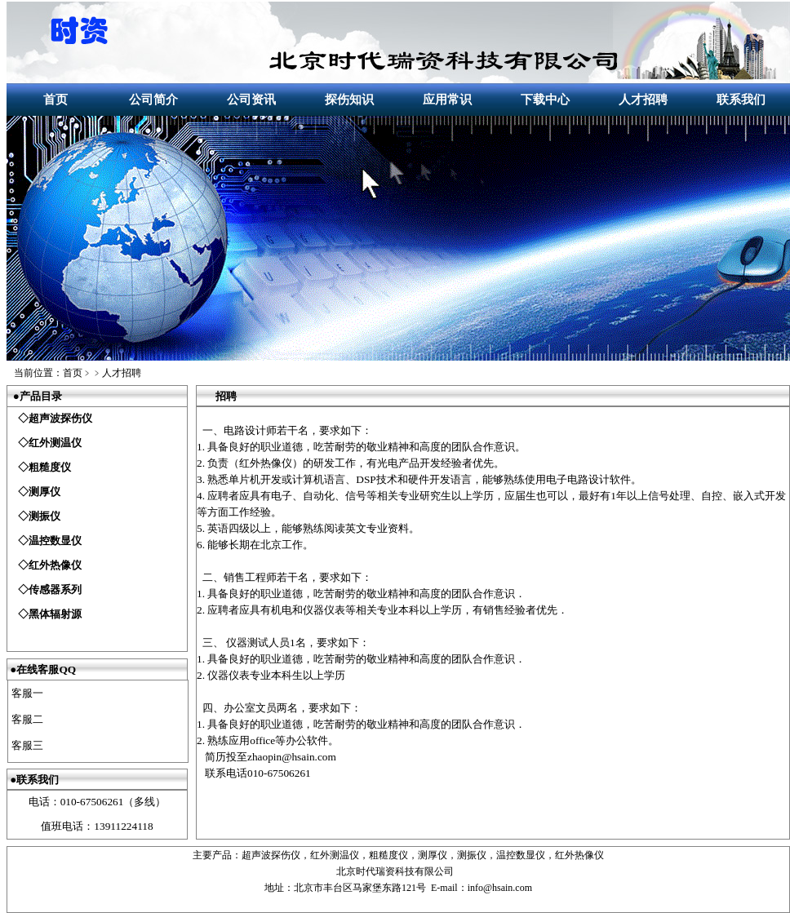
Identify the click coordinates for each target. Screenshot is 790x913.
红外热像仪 (55, 565)
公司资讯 (251, 99)
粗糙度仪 (50, 467)
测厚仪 (44, 491)
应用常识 (447, 99)
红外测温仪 (55, 443)
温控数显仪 (55, 540)
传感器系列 (55, 589)
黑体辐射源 (55, 614)
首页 (55, 99)
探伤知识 (349, 99)
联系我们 (741, 99)
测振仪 (44, 516)
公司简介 (153, 99)
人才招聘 (643, 99)
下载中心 (545, 99)
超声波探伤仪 (60, 418)
